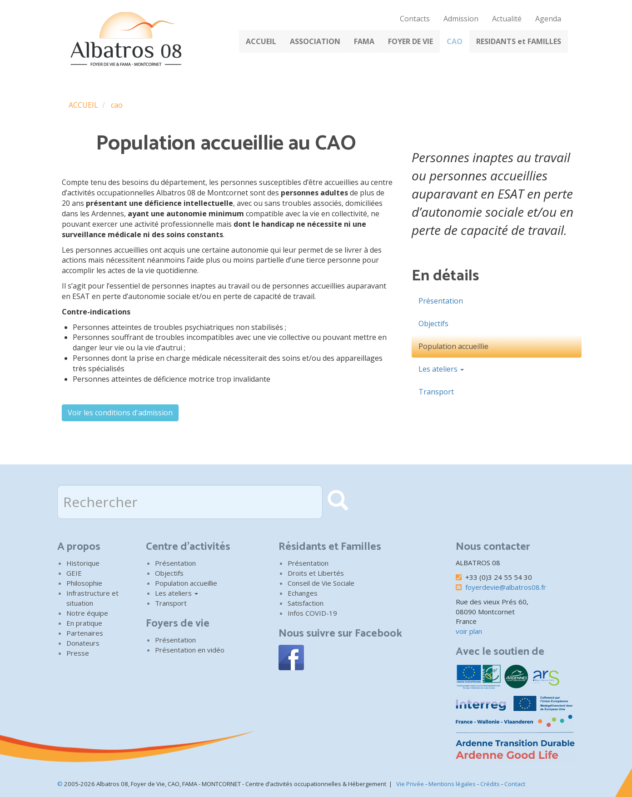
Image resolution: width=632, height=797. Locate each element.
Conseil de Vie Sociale (321, 583)
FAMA (364, 41)
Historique (83, 563)
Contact (514, 784)
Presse (77, 653)
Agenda (548, 19)
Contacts (415, 19)
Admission (460, 19)
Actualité (507, 19)
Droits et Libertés (316, 573)
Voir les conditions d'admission (120, 413)
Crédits (490, 784)
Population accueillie (453, 346)
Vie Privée (410, 784)
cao (117, 105)
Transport (436, 392)
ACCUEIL (261, 41)
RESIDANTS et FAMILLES (518, 41)
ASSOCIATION (315, 41)
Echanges (303, 593)
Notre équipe (87, 613)
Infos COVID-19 (312, 613)
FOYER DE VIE (410, 41)
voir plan (469, 631)
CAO (455, 41)
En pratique (84, 623)
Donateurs (83, 643)
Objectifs (433, 324)
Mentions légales (452, 784)
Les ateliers (441, 369)
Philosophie (84, 583)
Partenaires (84, 633)
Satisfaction (305, 603)
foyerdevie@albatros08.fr (505, 587)
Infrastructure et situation (92, 598)
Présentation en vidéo (189, 649)
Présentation (440, 301)
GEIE (74, 573)
